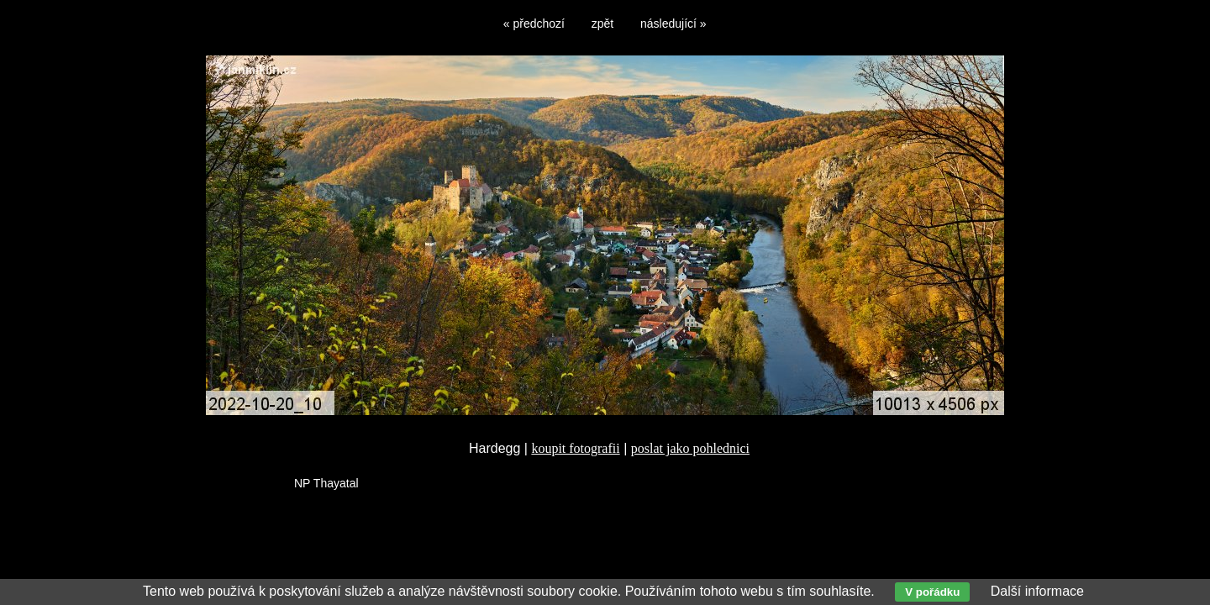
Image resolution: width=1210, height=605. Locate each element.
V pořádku (932, 592)
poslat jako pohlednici (690, 448)
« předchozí (534, 23)
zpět (602, 23)
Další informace (1037, 591)
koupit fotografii (575, 448)
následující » (673, 23)
